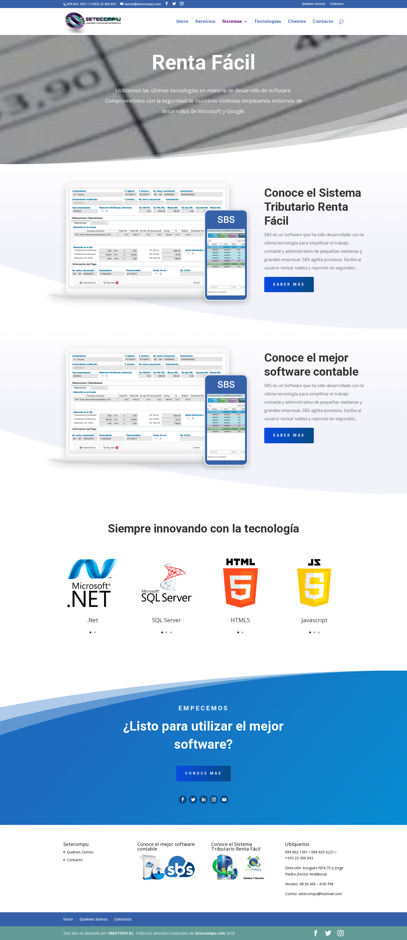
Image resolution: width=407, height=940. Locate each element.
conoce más (203, 773)
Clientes (297, 22)
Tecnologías (267, 22)
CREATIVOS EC (120, 933)
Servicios (205, 22)
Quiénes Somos (313, 4)
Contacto (337, 4)
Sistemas (232, 22)
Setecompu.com (210, 933)
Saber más (289, 284)
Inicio (182, 22)
